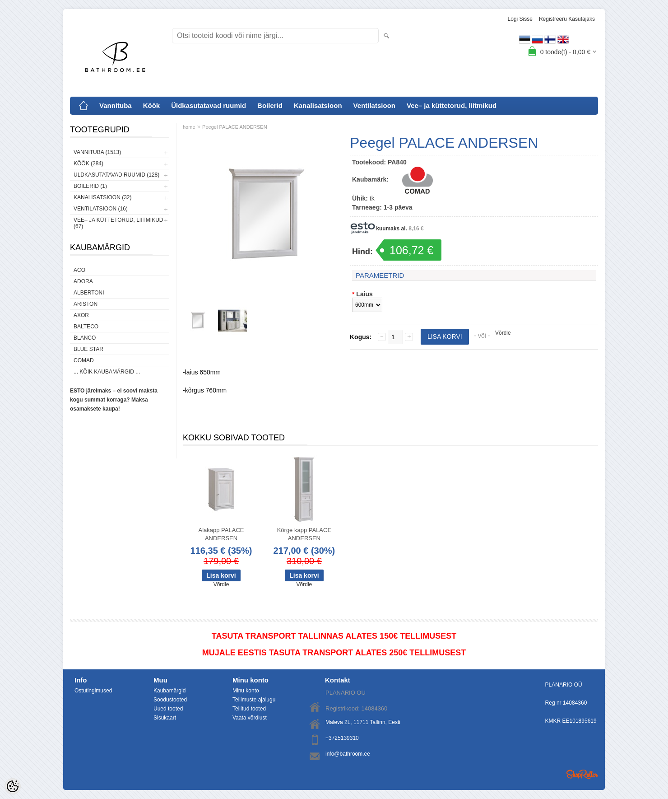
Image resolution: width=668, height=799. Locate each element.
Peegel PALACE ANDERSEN (234, 127)
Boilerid (270, 105)
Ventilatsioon (374, 105)
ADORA (83, 281)
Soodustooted (170, 699)
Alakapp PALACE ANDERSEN (221, 534)
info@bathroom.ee (347, 754)
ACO (79, 270)
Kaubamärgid (169, 690)
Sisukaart (164, 718)
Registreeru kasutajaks (567, 19)
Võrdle (503, 333)
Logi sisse (520, 19)
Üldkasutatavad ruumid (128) (116, 175)
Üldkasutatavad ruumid (208, 105)
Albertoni (89, 293)
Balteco (86, 326)
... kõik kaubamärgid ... (107, 372)
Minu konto (245, 690)
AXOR (81, 315)
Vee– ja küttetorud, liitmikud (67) (118, 223)
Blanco (85, 338)
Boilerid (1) (90, 186)
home (189, 127)
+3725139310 (342, 738)
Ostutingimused (93, 690)
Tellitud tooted (249, 709)
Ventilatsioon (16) (101, 209)
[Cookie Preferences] (13, 786)
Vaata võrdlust (249, 718)
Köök (151, 105)
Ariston (85, 304)
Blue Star (88, 349)
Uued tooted (168, 709)
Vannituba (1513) (97, 152)
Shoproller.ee (582, 774)
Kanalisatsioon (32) (102, 197)
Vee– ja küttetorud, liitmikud (451, 105)
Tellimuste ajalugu (253, 699)
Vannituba (115, 105)
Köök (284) (88, 163)
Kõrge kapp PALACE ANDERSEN (304, 534)
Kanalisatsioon (318, 105)
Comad (84, 360)
